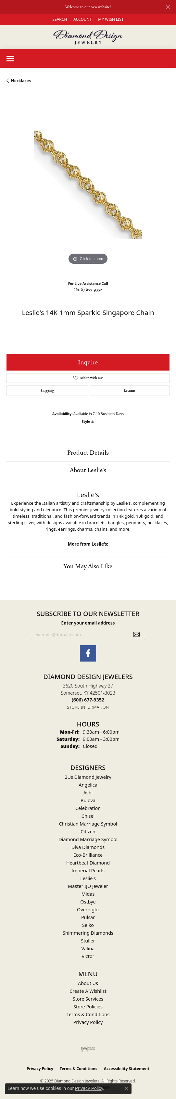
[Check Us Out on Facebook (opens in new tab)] (88, 653)
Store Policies (88, 1007)
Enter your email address (88, 623)
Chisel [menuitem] (88, 816)
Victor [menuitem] (88, 956)
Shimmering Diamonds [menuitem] (88, 933)
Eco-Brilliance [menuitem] (88, 855)
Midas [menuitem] (88, 894)
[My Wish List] (110, 19)
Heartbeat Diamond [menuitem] (88, 863)
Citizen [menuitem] (88, 831)
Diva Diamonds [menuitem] (88, 847)
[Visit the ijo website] (88, 1049)
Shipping (47, 391)
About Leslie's (88, 470)
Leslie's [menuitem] (88, 878)
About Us (88, 983)
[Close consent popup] (126, 1089)
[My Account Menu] (82, 19)
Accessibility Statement (126, 1068)
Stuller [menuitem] (88, 941)
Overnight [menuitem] (88, 909)
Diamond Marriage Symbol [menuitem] (87, 839)
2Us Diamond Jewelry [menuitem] (88, 777)
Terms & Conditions (88, 1014)
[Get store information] (88, 707)
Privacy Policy (88, 1022)
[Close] (168, 7)
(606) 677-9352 (88, 289)
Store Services (88, 999)
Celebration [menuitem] (88, 808)
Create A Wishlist (87, 991)
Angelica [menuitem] (88, 785)
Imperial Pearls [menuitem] (88, 870)
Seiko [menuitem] (88, 925)
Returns (129, 391)
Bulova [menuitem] (88, 800)
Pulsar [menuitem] (88, 917)
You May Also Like (88, 566)
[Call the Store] (88, 700)
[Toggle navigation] (10, 58)
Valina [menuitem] (88, 948)
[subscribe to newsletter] (136, 634)
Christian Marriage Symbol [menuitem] (88, 824)
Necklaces (21, 80)
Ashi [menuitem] (88, 793)
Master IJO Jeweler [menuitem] (88, 886)
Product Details (88, 453)
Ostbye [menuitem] (87, 902)
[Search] (59, 19)
